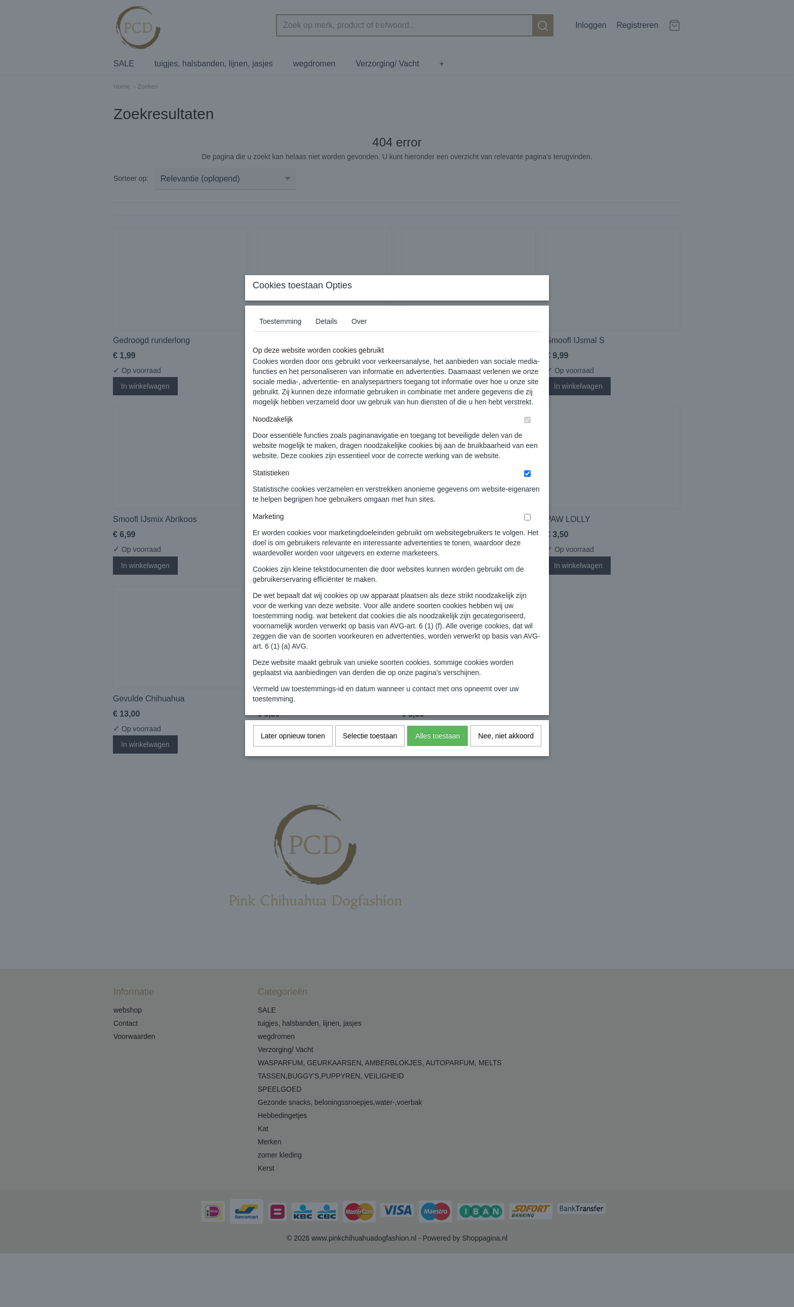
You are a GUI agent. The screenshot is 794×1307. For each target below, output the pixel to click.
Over (359, 342)
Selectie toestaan (370, 756)
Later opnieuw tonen (293, 756)
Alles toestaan (437, 756)
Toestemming (280, 342)
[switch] (527, 440)
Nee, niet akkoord (506, 756)
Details (326, 342)
